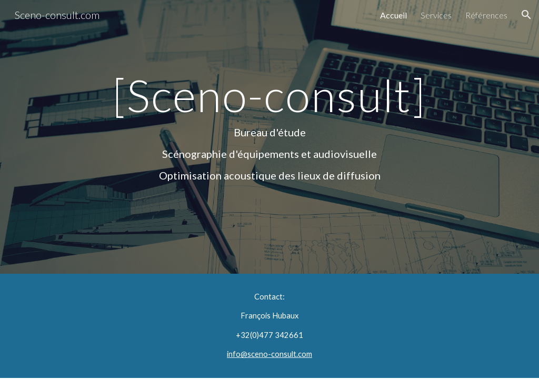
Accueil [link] (393, 15)
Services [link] (436, 15)
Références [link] (486, 15)
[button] (526, 14)
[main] (270, 137)
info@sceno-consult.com (269, 354)
